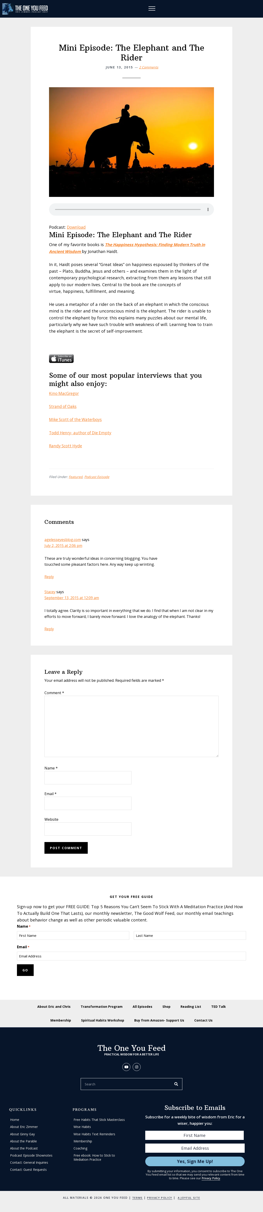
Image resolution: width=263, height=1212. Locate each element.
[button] (126, 1068)
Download (77, 227)
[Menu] (152, 9)
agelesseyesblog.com (62, 539)
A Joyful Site (190, 1199)
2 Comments (148, 67)
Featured (75, 477)
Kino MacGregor (65, 393)
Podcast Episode (96, 477)
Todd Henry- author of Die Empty (82, 433)
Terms (135, 1199)
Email (50, 793)
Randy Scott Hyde (66, 446)
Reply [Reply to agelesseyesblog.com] (49, 576)
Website (51, 819)
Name (51, 768)
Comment (54, 693)
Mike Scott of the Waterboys (77, 420)
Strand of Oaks (64, 407)
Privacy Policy (211, 1179)
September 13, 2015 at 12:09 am (71, 598)
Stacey (49, 592)
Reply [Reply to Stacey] (49, 629)
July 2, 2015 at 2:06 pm (63, 545)
